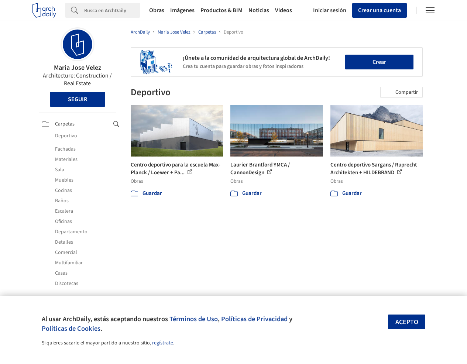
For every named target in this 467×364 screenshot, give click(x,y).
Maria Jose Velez (77, 67)
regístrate (162, 343)
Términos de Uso (193, 319)
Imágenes (182, 10)
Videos (283, 10)
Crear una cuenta (379, 10)
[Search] (112, 10)
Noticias (258, 10)
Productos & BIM (221, 10)
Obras (156, 10)
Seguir (77, 99)
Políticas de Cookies (71, 328)
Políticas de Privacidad (254, 319)
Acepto (406, 322)
